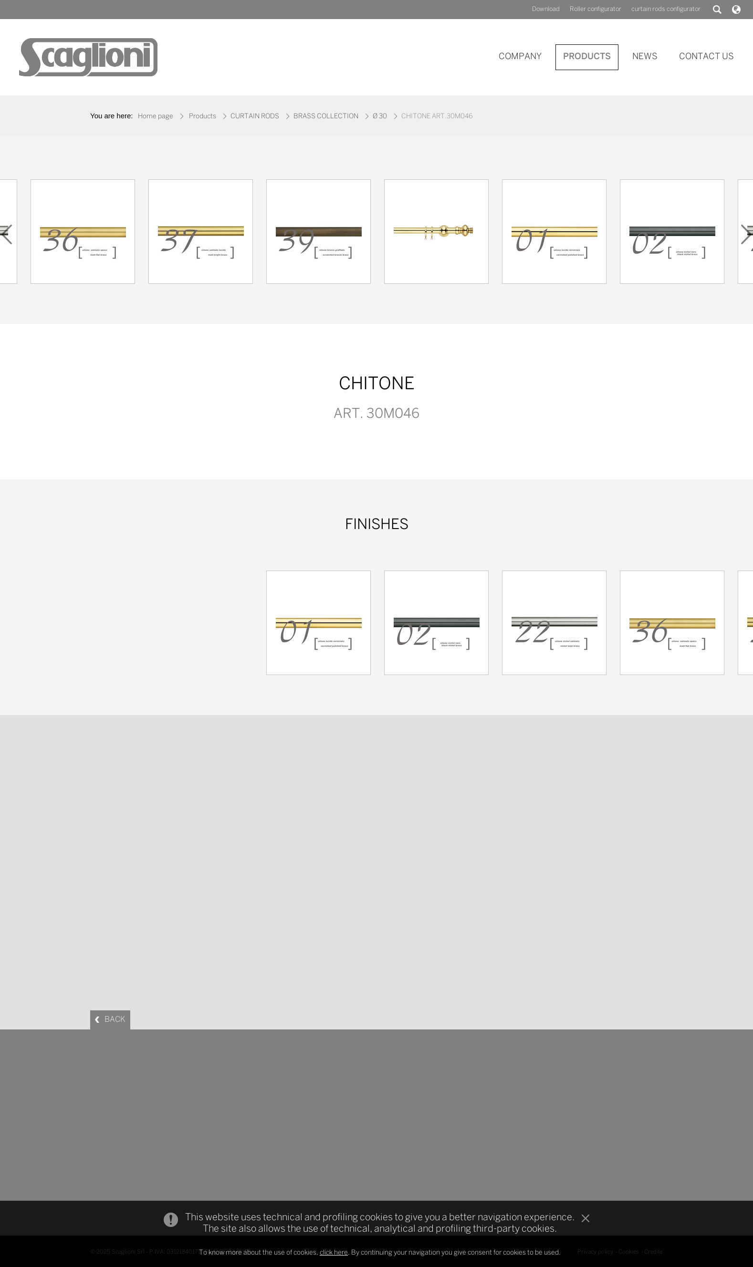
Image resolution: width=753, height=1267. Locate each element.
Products (202, 117)
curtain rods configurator (666, 9)
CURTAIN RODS (254, 117)
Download (546, 9)
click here (334, 1253)
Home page (155, 117)
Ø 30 (380, 117)
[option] (436, 234)
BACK (115, 1019)
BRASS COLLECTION (325, 117)
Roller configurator (595, 9)
